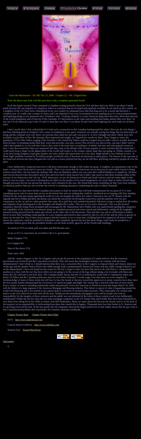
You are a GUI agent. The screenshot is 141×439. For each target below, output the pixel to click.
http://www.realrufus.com (46, 325)
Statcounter (8, 341)
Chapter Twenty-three (17, 314)
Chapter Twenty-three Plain (45, 314)
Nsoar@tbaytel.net (32, 330)
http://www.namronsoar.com (29, 319)
